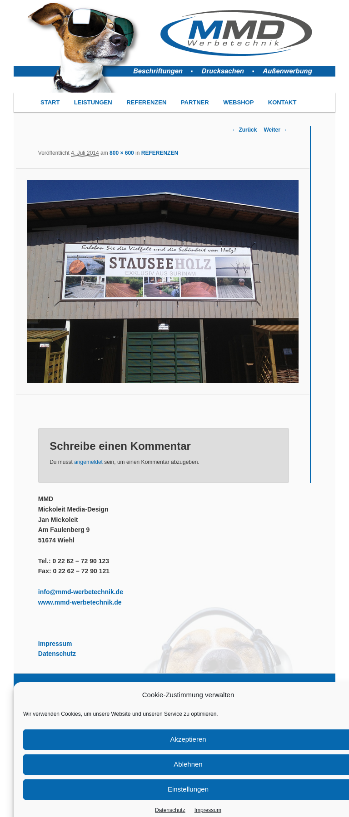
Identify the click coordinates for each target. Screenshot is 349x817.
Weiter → (275, 130)
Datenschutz (57, 653)
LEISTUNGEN (93, 102)
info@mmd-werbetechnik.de (80, 592)
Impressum (55, 643)
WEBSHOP (238, 102)
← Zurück (244, 130)
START (50, 102)
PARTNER (195, 102)
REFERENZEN (146, 102)
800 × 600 (122, 153)
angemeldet (88, 462)
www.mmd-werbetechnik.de (80, 602)
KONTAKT (282, 102)
